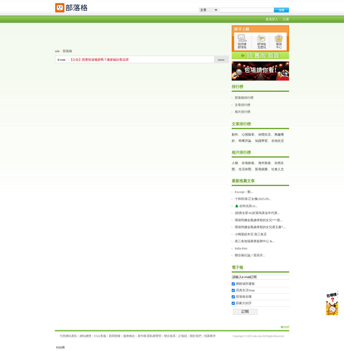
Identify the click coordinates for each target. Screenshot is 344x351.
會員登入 (272, 19)
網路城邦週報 (245, 283)
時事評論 (245, 141)
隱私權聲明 (154, 336)
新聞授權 (114, 336)
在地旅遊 (248, 163)
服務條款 (129, 336)
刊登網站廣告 (68, 336)
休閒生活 (264, 134)
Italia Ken (241, 248)
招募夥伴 (210, 336)
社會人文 (277, 169)
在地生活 (277, 141)
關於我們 (195, 336)
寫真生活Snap (245, 290)
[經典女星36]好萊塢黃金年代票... (257, 213)
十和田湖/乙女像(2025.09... (253, 199)
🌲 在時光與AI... (246, 206)
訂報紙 (182, 336)
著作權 (142, 336)
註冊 (286, 19)
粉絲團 (60, 347)
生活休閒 (245, 169)
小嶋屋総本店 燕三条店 (251, 234)
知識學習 (261, 141)
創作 (235, 134)
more (221, 59)
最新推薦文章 (243, 181)
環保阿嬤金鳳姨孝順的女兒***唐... (258, 220)
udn (57, 51)
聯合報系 (170, 336)
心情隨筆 (248, 134)
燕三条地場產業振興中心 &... (254, 241)
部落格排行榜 (244, 97)
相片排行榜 (242, 112)
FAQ (97, 336)
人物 (235, 163)
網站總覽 (85, 336)
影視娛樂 (261, 169)
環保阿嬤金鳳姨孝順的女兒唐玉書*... (260, 227)
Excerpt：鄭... (244, 192)
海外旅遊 (264, 163)
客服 (103, 336)
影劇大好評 (244, 303)
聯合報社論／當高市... (250, 255)
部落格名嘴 (244, 296)
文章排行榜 (242, 105)
